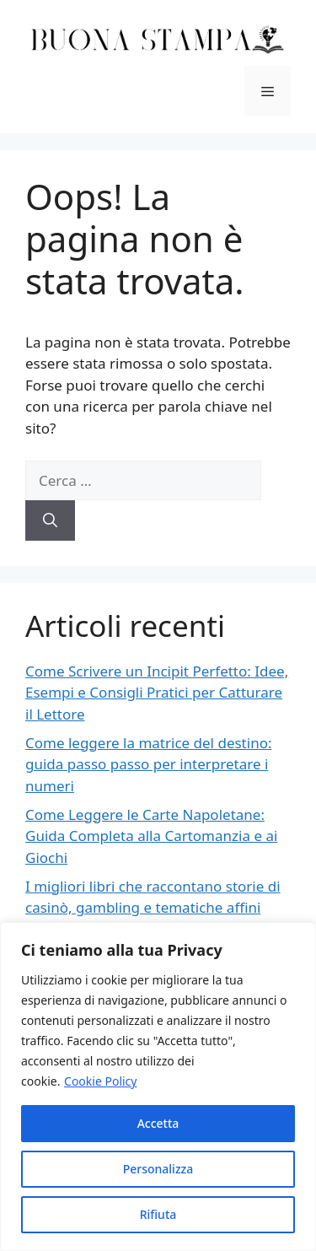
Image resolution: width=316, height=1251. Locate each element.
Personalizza (158, 1169)
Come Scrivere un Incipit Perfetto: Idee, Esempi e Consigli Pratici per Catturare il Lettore (156, 692)
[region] (158, 1086)
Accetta (158, 1123)
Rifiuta (158, 1214)
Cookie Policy (100, 1081)
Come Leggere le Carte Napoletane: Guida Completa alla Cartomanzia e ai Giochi (151, 836)
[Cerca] (50, 520)
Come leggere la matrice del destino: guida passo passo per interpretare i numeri (148, 764)
